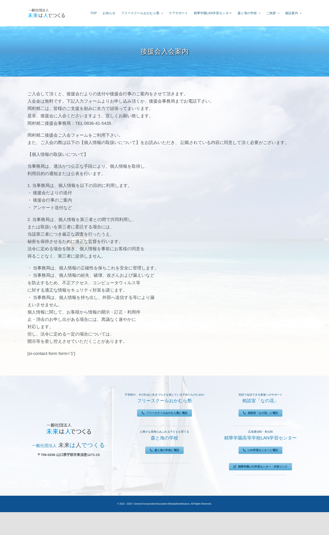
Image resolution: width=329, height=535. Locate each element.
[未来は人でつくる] (46, 9)
